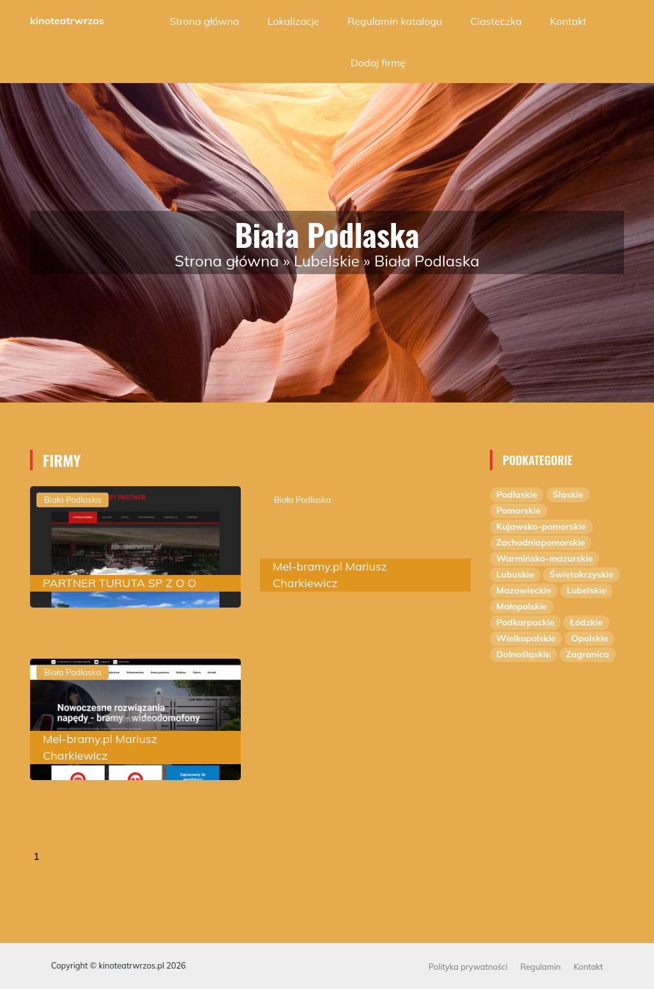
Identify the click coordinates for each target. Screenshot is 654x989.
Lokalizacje (293, 21)
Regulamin (541, 967)
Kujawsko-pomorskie (541, 526)
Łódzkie (586, 622)
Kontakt (568, 21)
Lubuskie (515, 574)
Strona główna (205, 21)
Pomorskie (518, 510)
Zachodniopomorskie (540, 542)
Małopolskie (521, 606)
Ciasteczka (496, 21)
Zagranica (587, 654)
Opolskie (589, 638)
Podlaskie (516, 494)
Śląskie (568, 494)
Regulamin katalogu (394, 21)
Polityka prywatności (468, 967)
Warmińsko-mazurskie (544, 558)
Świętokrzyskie (581, 574)
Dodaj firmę (378, 62)
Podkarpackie (525, 622)
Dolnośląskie (523, 654)
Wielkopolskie (526, 638)
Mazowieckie (523, 590)
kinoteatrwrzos (67, 20)
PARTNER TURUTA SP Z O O (119, 583)
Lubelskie (327, 260)
